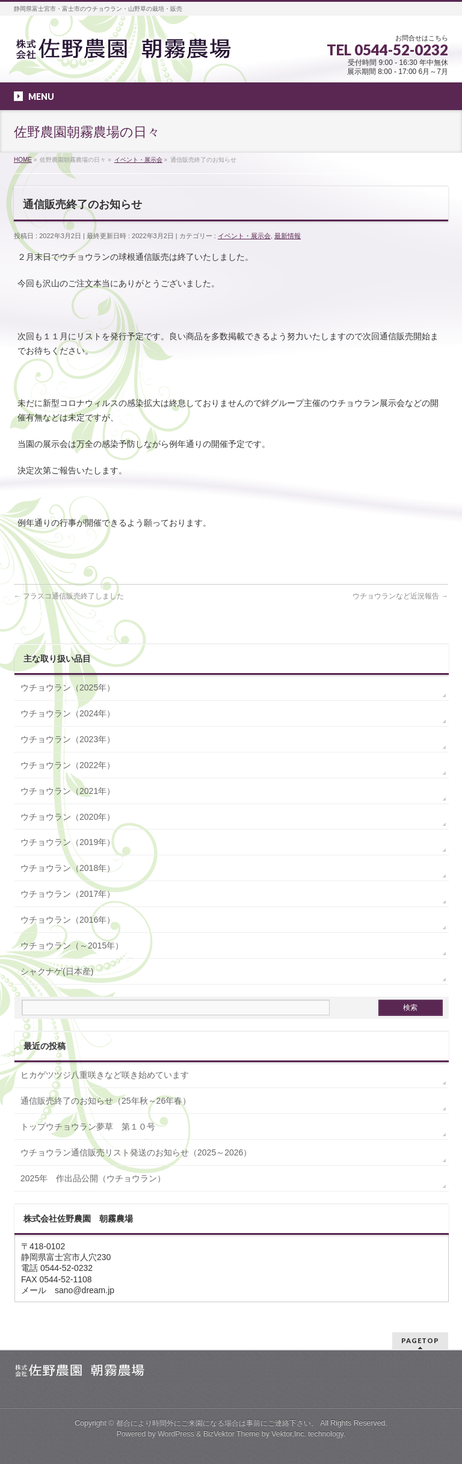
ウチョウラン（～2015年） (71, 945)
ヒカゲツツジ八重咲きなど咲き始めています (104, 1075)
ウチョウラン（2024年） (67, 713)
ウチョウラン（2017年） (67, 894)
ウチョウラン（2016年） (67, 919)
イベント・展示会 (244, 235)
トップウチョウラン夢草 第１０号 (87, 1126)
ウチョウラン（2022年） (67, 765)
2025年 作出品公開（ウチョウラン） (92, 1178)
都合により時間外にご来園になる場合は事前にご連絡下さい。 (217, 1423)
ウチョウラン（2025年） (67, 687)
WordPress (176, 1434)
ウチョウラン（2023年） (67, 739)
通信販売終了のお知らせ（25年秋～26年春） (105, 1101)
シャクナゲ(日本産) (56, 971)
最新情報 (287, 235)
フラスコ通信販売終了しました (69, 596)
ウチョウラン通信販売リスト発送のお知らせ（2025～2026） (135, 1152)
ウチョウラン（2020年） (67, 817)
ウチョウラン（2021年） (67, 791)
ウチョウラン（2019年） (67, 842)
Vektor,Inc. (288, 1434)
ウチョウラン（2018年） (67, 868)
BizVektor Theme (231, 1434)
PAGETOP (420, 1340)
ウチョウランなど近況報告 (400, 596)
